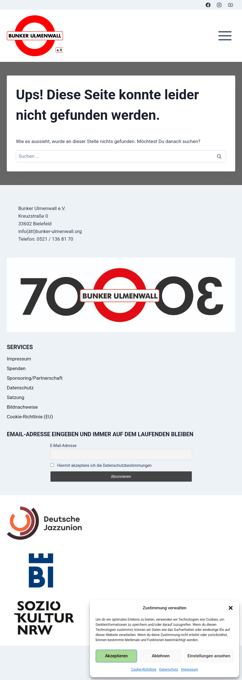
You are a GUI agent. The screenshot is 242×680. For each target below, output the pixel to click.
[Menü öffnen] (224, 35)
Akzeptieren (116, 655)
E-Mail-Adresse (63, 445)
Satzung (15, 397)
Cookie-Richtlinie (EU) (30, 416)
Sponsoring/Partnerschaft (35, 378)
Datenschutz (168, 669)
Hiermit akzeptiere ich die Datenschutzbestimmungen (101, 465)
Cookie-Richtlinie (143, 669)
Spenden (16, 368)
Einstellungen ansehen (209, 655)
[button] (230, 608)
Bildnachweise (22, 407)
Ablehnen (161, 655)
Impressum (189, 669)
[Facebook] (208, 5)
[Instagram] (219, 5)
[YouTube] (230, 5)
